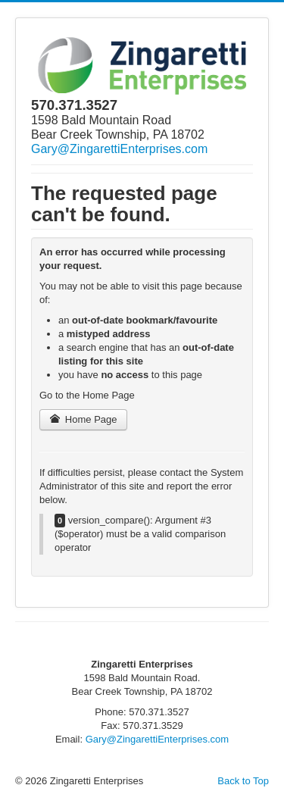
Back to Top (243, 781)
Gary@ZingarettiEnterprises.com (119, 148)
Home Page (83, 419)
